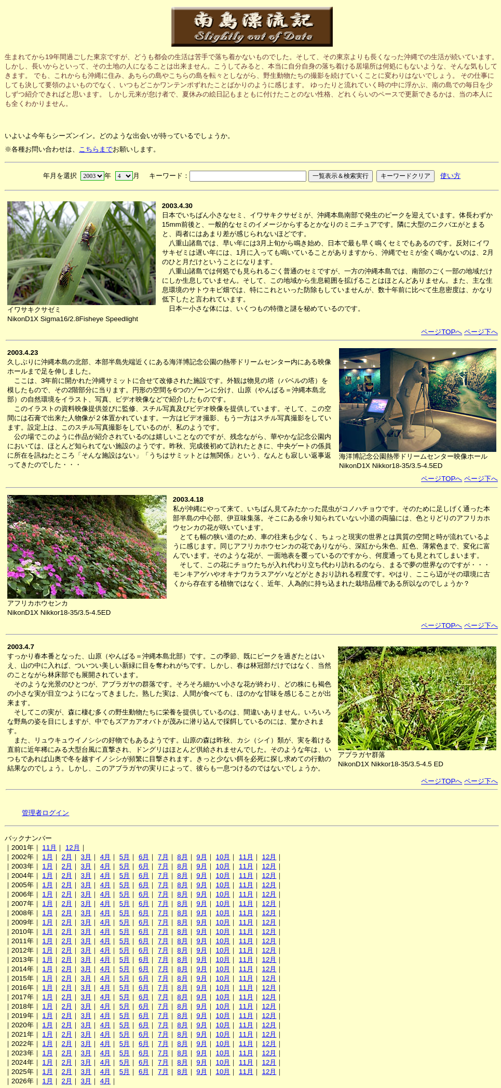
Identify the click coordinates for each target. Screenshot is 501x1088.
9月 (201, 857)
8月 (182, 857)
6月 (144, 857)
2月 (66, 857)
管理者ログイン (45, 813)
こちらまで (96, 149)
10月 (222, 857)
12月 (72, 847)
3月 (86, 857)
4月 (105, 857)
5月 (124, 857)
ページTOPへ (441, 332)
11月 (49, 847)
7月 (163, 857)
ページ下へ (481, 332)
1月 (47, 857)
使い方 (450, 176)
